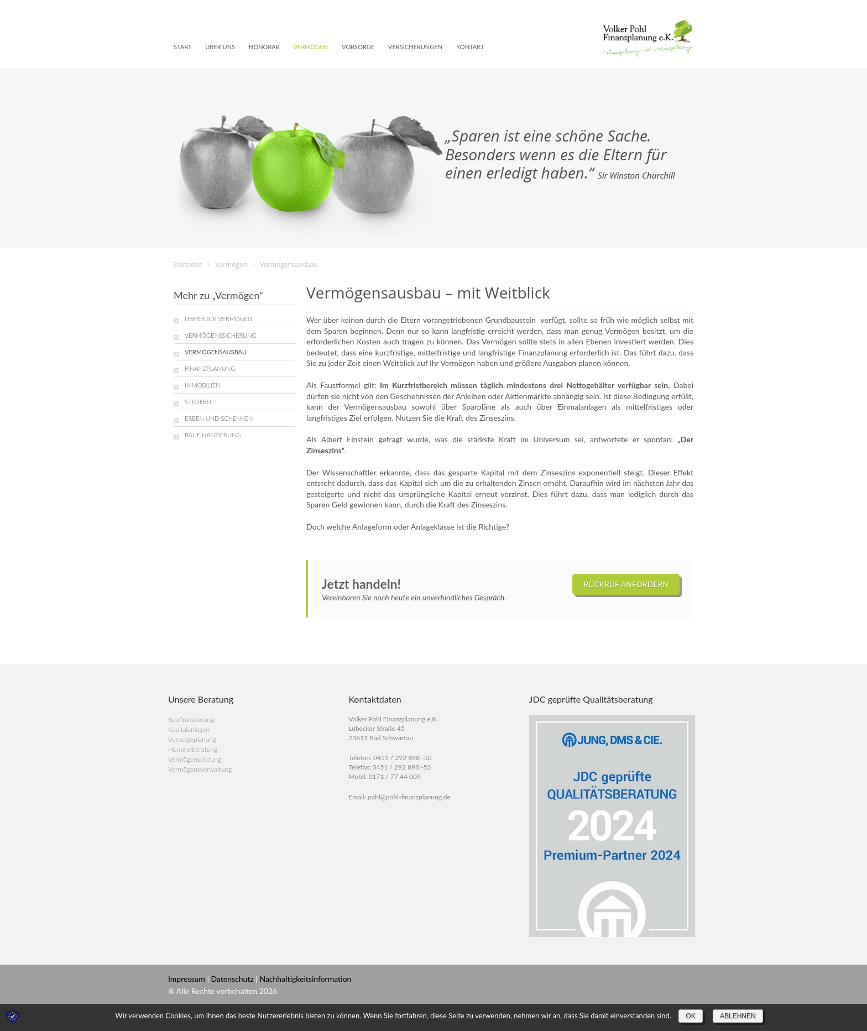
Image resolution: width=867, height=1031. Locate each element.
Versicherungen (415, 46)
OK (690, 1016)
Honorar (264, 46)
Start (182, 46)
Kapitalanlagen (189, 729)
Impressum (186, 978)
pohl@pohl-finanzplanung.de (409, 797)
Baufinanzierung (213, 434)
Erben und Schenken (219, 418)
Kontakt (470, 46)
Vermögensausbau (216, 351)
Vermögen (311, 46)
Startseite (187, 264)
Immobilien (202, 385)
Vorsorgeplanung (192, 739)
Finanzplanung (210, 368)
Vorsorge (358, 46)
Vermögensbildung (194, 759)
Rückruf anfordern (625, 584)
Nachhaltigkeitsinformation (305, 978)
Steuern (198, 401)
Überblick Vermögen (218, 318)
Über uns (220, 46)
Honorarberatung (192, 749)
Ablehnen (738, 1016)
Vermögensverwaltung (200, 769)
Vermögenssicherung (221, 335)
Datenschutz (232, 978)
